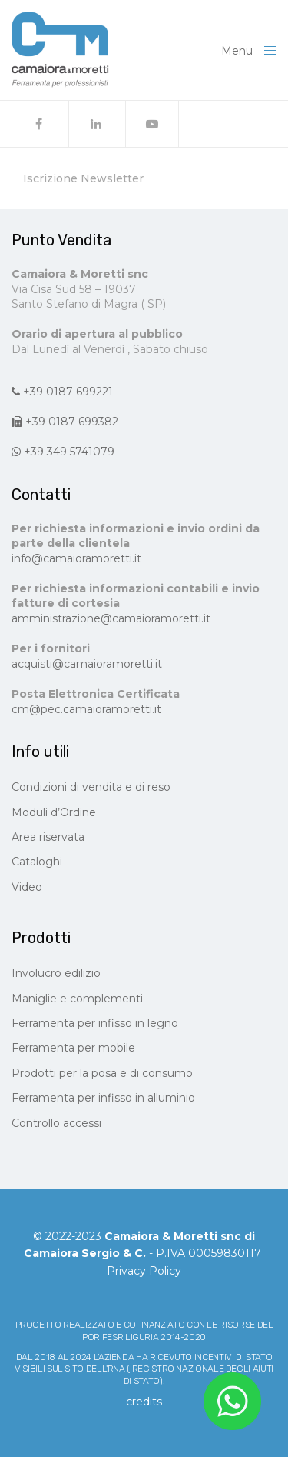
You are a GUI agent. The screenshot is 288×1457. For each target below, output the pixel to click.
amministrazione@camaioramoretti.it (111, 618)
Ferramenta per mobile (73, 1048)
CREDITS (144, 1401)
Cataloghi (37, 862)
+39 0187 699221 (62, 391)
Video (27, 887)
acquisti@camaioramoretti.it (87, 664)
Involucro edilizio (56, 973)
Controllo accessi (56, 1123)
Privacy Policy (144, 1271)
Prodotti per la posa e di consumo (102, 1073)
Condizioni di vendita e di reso (91, 787)
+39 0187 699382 (65, 421)
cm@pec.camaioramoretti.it (86, 709)
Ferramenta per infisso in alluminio (103, 1098)
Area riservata (48, 837)
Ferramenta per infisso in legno (95, 1023)
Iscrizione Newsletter (83, 178)
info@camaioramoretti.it (76, 558)
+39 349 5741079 (63, 451)
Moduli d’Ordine (54, 812)
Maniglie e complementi (77, 998)
